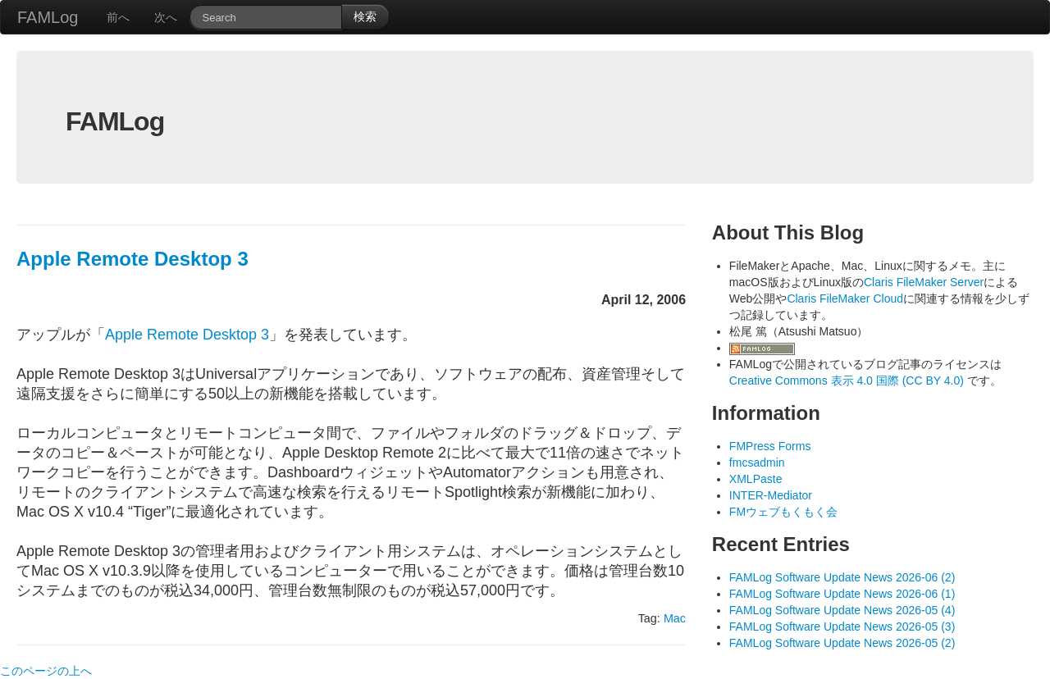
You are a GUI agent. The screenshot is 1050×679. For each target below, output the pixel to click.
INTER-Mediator (770, 495)
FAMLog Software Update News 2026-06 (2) (842, 577)
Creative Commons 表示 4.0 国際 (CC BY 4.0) (848, 380)
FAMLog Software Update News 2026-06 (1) (842, 593)
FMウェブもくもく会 (783, 511)
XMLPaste (756, 478)
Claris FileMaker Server (924, 282)
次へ (165, 17)
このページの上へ (46, 670)
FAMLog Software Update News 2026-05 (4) (842, 610)
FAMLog (47, 17)
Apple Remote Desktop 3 (132, 259)
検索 (365, 16)
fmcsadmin (757, 462)
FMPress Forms (770, 446)
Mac (675, 618)
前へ (118, 17)
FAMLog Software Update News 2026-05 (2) (842, 642)
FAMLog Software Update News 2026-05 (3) (842, 626)
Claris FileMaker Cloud (845, 298)
